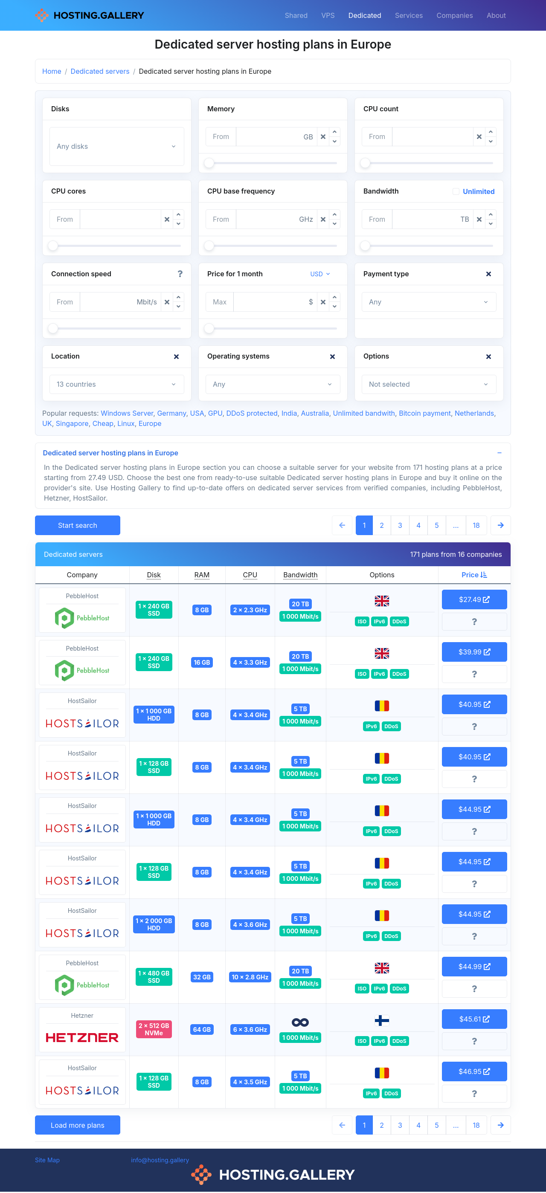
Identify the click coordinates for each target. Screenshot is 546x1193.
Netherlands (474, 413)
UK (47, 423)
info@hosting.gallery (160, 1161)
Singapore (72, 423)
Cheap (103, 423)
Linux (126, 423)
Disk (154, 576)
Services (409, 15)
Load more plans (78, 1126)
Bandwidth (300, 576)
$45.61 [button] (474, 1020)
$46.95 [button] (474, 1072)
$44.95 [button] (475, 810)
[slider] (209, 163)
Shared (296, 15)
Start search (77, 526)
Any (375, 302)
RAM (202, 576)
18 (476, 526)
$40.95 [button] (475, 705)
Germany (171, 413)
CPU (250, 576)
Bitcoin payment (425, 413)
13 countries (76, 384)
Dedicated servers (100, 71)
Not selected (389, 384)
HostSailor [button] (82, 716)
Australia (315, 413)
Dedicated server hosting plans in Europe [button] (111, 453)
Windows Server (127, 413)
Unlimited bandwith (364, 413)
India (289, 413)
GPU (215, 413)
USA (197, 413)
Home (51, 71)
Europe (150, 423)
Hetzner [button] (82, 1031)
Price (474, 576)
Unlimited (479, 191)
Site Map (47, 1161)
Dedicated (365, 15)
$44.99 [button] (475, 968)
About (496, 15)
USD (316, 274)
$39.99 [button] (475, 653)
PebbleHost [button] (82, 612)
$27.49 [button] (474, 600)
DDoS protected (252, 413)
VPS (328, 15)
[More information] (475, 623)
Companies (455, 15)
